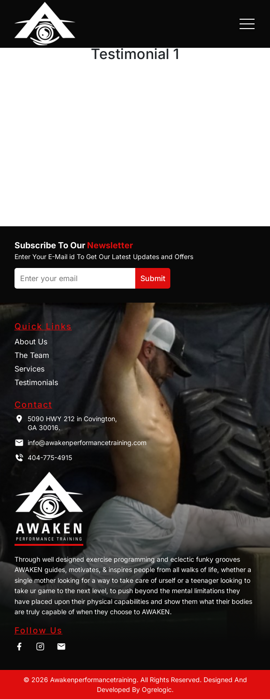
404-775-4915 (43, 457)
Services (29, 368)
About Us (31, 341)
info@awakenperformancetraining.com (80, 442)
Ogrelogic (157, 689)
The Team (32, 355)
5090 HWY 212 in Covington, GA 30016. (66, 423)
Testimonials (36, 382)
